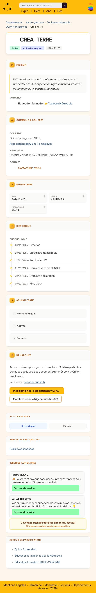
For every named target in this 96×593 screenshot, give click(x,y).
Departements (14, 22)
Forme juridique (26, 313)
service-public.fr (34, 382)
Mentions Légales (14, 585)
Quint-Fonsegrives (16, 26)
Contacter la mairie (29, 167)
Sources (21, 338)
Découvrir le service (24, 488)
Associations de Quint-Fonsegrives (31, 143)
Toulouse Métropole (58, 22)
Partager (67, 425)
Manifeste (50, 585)
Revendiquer (28, 425)
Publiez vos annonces (22, 448)
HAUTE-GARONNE (35, 22)
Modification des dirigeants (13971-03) (35, 399)
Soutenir (65, 585)
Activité (21, 325)
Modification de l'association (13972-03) (36, 390)
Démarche (35, 585)
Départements (82, 585)
